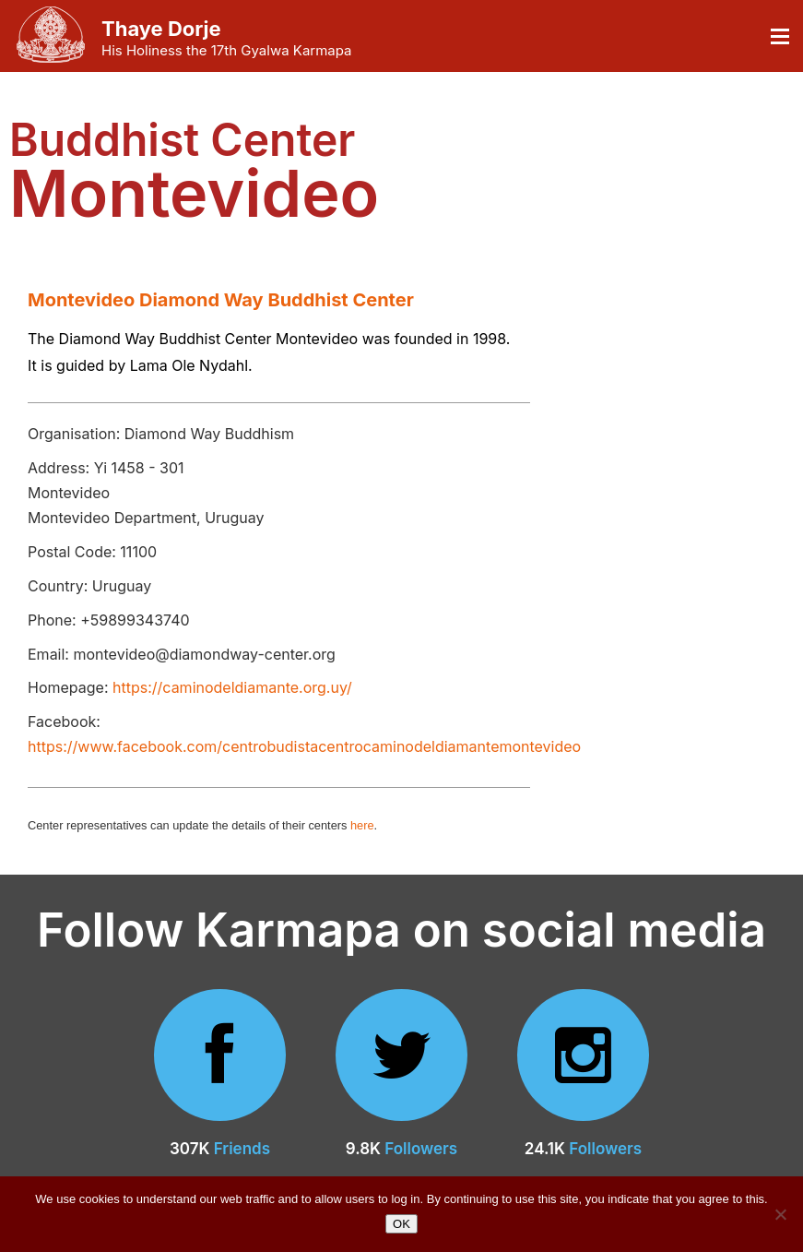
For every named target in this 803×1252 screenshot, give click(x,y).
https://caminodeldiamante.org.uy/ (232, 687)
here (362, 825)
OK (401, 1224)
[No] (780, 1214)
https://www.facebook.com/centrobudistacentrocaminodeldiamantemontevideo (304, 746)
